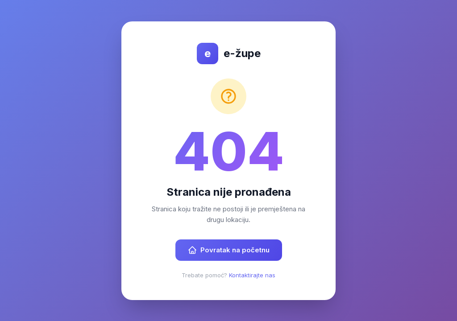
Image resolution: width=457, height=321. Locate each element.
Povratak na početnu (229, 250)
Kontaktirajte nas (252, 275)
